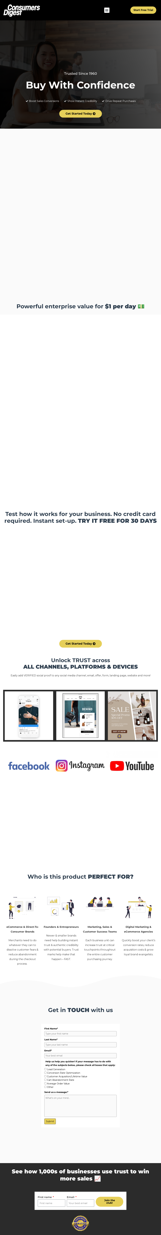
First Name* (51, 1028)
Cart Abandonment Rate (60, 1080)
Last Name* (51, 1039)
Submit (50, 1121)
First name (45, 1197)
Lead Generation (56, 1069)
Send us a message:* (56, 1092)
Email (71, 1197)
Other (50, 1087)
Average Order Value (58, 1083)
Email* (48, 1050)
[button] (106, 10)
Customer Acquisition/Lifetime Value (67, 1076)
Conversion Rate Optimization (63, 1072)
